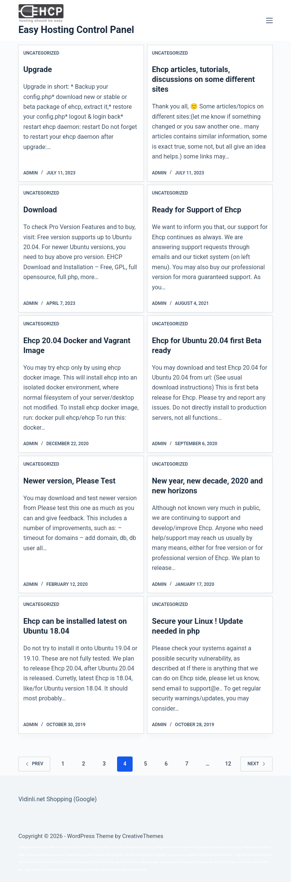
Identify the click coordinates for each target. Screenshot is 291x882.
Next (256, 763)
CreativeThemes (143, 836)
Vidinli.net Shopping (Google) (57, 799)
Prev (34, 763)
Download (40, 209)
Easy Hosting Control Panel (76, 29)
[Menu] (269, 20)
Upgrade (37, 69)
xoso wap (165, 862)
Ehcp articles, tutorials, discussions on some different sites (203, 79)
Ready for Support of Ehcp (196, 209)
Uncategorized (41, 53)
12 (228, 764)
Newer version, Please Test (69, 480)
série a (22, 855)
